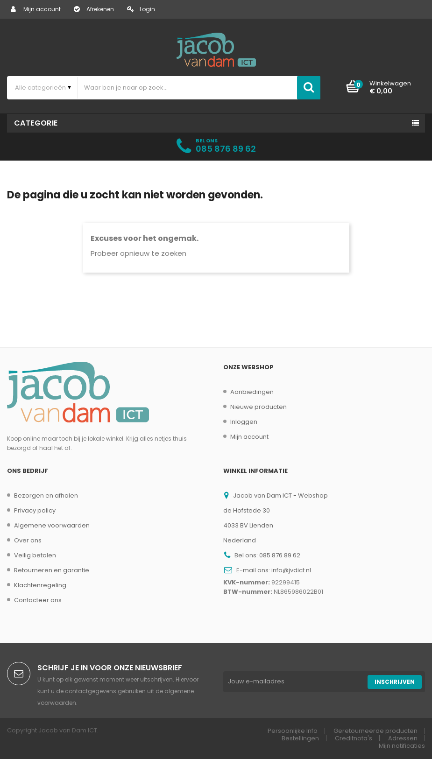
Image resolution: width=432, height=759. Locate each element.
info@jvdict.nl (291, 570)
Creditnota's (353, 738)
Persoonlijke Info (293, 731)
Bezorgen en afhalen (46, 495)
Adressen (403, 738)
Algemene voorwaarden (52, 525)
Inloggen (243, 421)
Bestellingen (300, 738)
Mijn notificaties (402, 746)
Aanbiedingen (252, 391)
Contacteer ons (38, 600)
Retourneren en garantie (51, 570)
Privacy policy (35, 510)
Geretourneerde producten (375, 731)
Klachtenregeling (40, 585)
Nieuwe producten (258, 406)
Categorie (36, 123)
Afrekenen (94, 9)
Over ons (28, 540)
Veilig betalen (35, 555)
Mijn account (36, 9)
